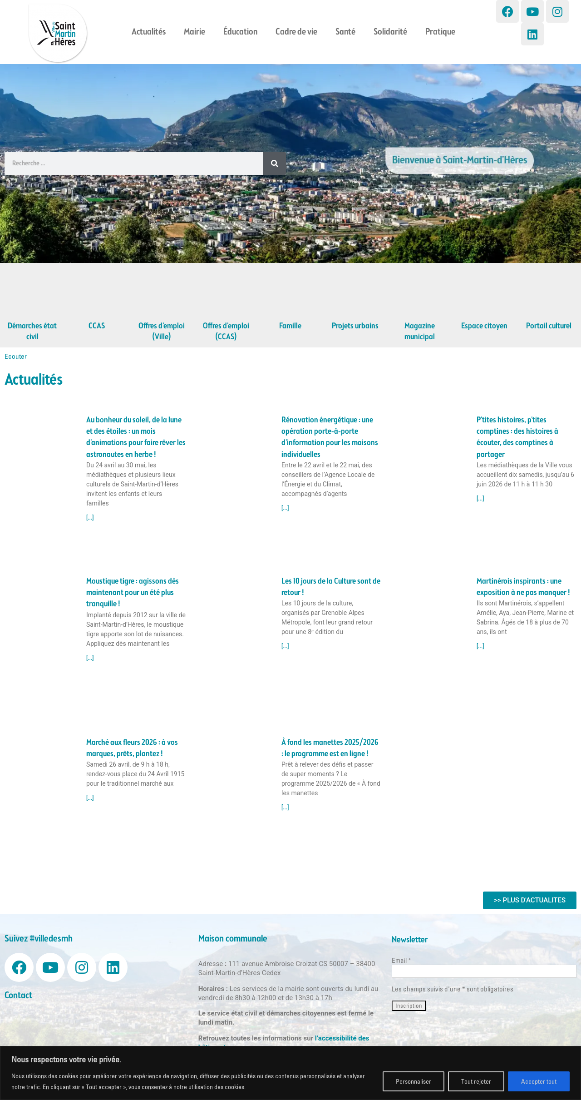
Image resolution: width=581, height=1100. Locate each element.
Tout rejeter (476, 1081)
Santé (345, 32)
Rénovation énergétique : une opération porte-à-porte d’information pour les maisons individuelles (329, 437)
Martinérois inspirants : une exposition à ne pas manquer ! (523, 587)
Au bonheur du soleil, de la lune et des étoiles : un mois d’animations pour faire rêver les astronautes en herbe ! (136, 437)
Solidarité (390, 32)
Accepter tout (538, 1081)
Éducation (240, 32)
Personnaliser (413, 1081)
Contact (18, 996)
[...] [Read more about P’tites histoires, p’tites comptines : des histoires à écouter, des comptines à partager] (480, 498)
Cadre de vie (296, 32)
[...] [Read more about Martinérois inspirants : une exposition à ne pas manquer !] (480, 646)
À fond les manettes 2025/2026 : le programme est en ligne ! (330, 748)
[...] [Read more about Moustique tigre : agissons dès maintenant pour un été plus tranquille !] (90, 658)
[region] (290, 1073)
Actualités (149, 32)
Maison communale (232, 939)
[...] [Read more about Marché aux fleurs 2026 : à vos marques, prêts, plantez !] (90, 798)
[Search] (274, 163)
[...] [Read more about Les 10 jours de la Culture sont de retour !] (285, 646)
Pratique (440, 32)
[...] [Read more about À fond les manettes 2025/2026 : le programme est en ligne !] (285, 807)
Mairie (194, 32)
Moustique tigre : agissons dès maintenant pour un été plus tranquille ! (132, 593)
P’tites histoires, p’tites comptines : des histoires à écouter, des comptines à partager (517, 437)
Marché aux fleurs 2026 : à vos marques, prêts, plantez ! (132, 748)
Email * (401, 960)
